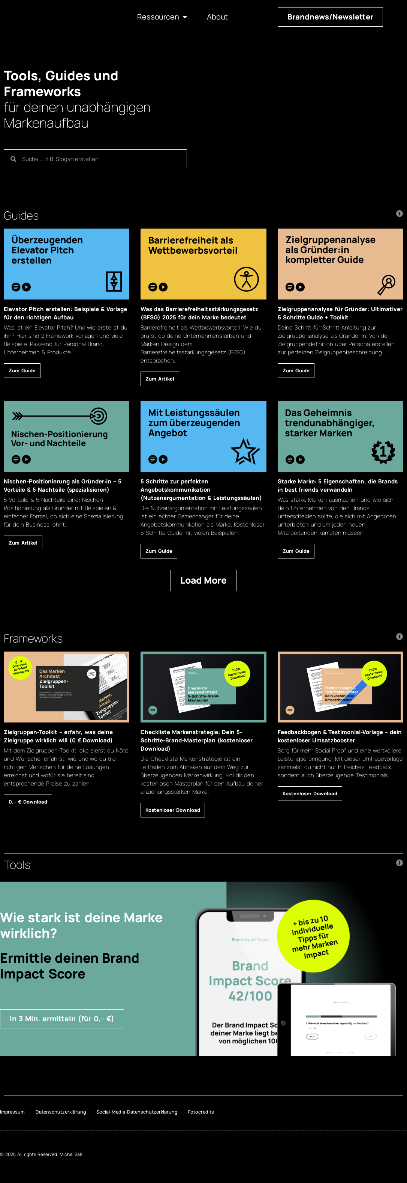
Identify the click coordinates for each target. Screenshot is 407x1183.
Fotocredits (206, 1114)
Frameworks (33, 638)
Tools (17, 864)
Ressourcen (162, 17)
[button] (203, 215)
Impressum (11, 1114)
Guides (21, 215)
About (217, 17)
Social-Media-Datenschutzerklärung (140, 1114)
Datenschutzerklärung (62, 1114)
